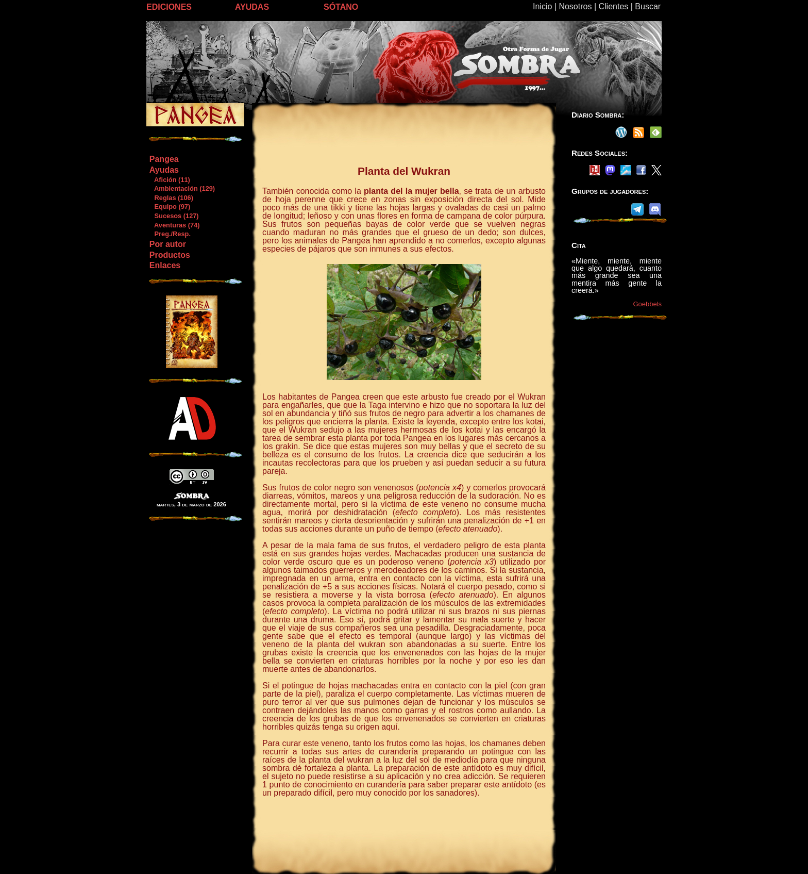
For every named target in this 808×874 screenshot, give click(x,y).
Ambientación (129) (182, 188)
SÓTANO (341, 7)
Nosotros (575, 6)
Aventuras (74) (174, 225)
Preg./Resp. (170, 234)
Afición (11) (169, 180)
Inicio (542, 6)
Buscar (648, 6)
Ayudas (164, 170)
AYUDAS (252, 7)
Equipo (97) (169, 206)
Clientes (613, 6)
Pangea (164, 159)
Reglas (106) (171, 198)
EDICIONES (169, 7)
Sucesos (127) (174, 216)
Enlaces (164, 265)
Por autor (167, 244)
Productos (169, 255)
